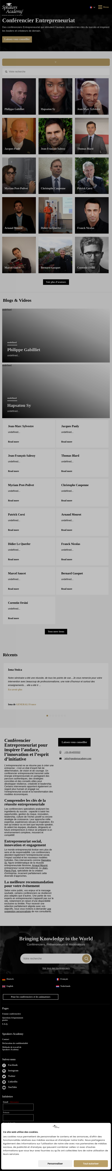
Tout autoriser (91, 1163)
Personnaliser (55, 1163)
